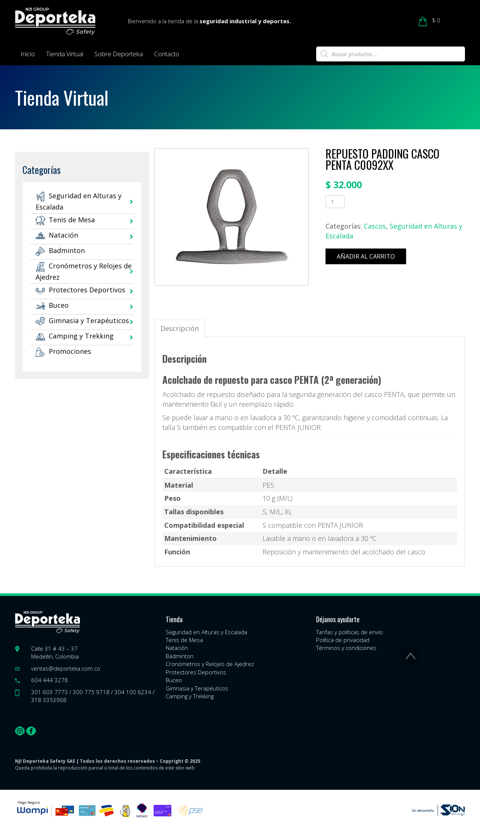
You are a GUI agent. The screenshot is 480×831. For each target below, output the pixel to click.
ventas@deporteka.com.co (65, 668)
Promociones (63, 351)
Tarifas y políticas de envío (349, 632)
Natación (57, 235)
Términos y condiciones (346, 647)
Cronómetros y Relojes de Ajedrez (210, 664)
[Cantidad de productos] (335, 201)
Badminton (60, 250)
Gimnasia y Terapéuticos (82, 320)
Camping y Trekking (75, 335)
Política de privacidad (342, 640)
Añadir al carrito (366, 256)
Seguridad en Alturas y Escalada (206, 632)
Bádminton (180, 656)
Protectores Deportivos (80, 289)
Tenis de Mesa (65, 219)
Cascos (375, 226)
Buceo (52, 305)
